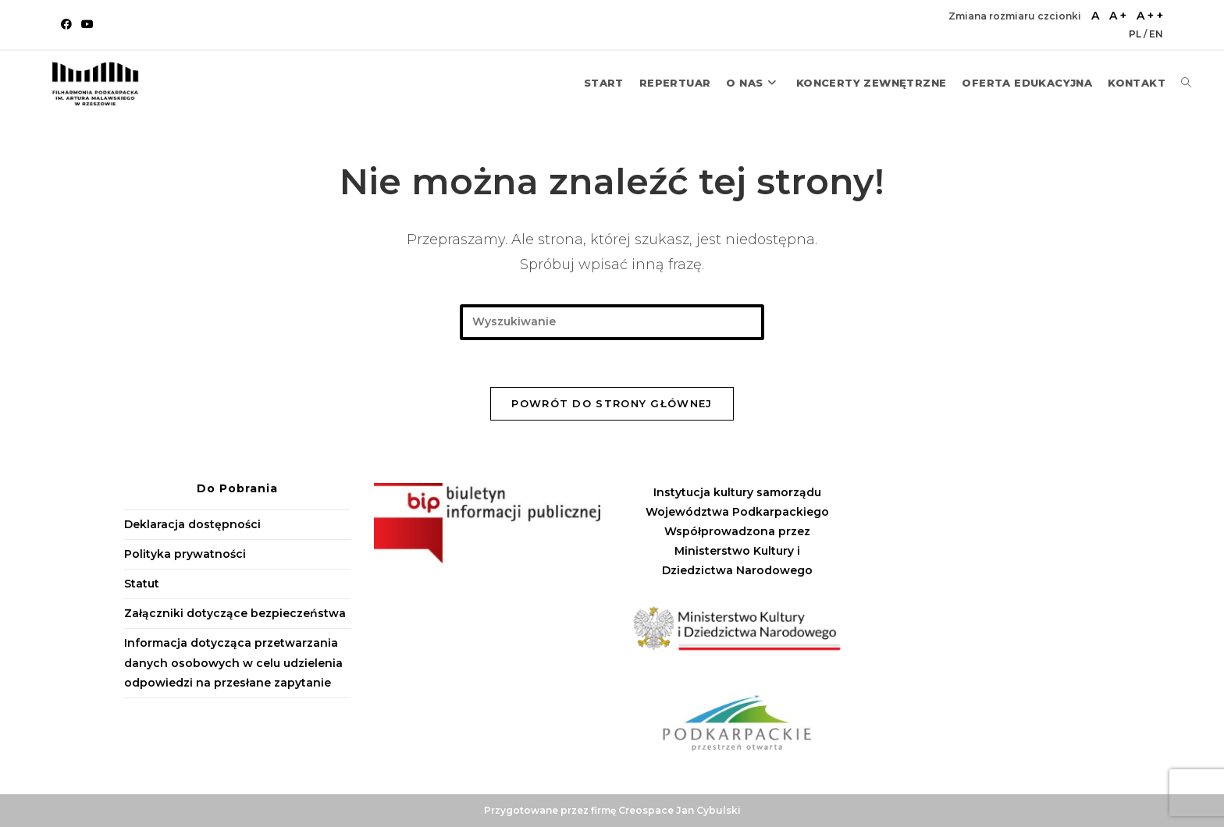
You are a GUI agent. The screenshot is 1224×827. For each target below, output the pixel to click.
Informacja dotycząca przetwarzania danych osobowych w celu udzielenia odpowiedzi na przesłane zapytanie (233, 662)
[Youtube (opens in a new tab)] (87, 24)
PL (1136, 34)
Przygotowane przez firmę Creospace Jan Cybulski (612, 810)
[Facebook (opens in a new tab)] (68, 24)
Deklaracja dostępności (192, 524)
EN (1156, 34)
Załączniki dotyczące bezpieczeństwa (235, 613)
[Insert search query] (612, 321)
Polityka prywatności (185, 554)
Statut (141, 584)
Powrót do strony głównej (611, 403)
